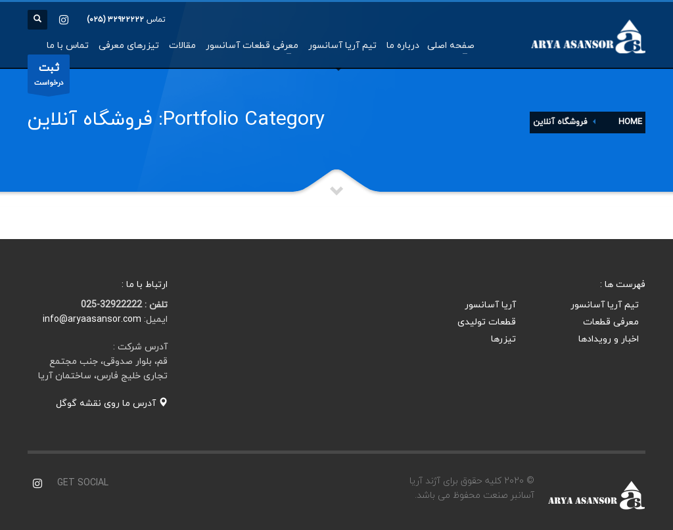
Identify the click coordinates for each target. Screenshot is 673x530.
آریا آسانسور (490, 305)
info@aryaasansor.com (92, 319)
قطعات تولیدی (486, 322)
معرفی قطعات (611, 322)
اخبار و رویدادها (608, 339)
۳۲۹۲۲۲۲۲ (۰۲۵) (115, 19)
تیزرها (503, 339)
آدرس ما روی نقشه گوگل (112, 403)
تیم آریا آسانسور (604, 305)
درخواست (49, 76)
